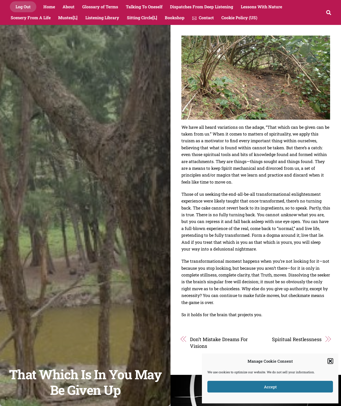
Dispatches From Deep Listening (201, 6)
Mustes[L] (68, 17)
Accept (270, 386)
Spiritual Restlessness (297, 339)
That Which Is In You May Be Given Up (85, 382)
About (68, 6)
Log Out (23, 6)
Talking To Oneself (144, 6)
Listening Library (102, 17)
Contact (203, 17)
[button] (330, 361)
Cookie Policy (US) (239, 17)
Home (49, 6)
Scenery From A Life (31, 17)
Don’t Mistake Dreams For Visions (219, 342)
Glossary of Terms (100, 6)
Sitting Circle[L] (142, 17)
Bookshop (175, 17)
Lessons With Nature (261, 6)
